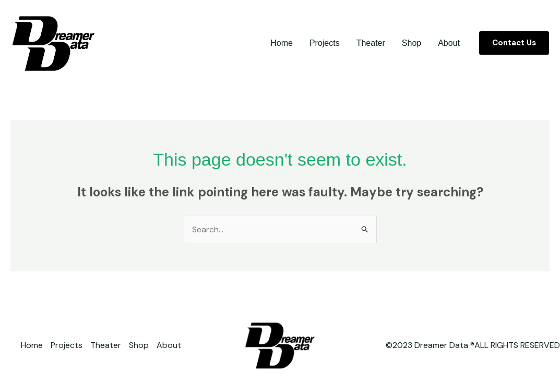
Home (281, 43)
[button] (514, 43)
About (449, 43)
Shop (411, 43)
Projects (324, 43)
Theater (370, 43)
